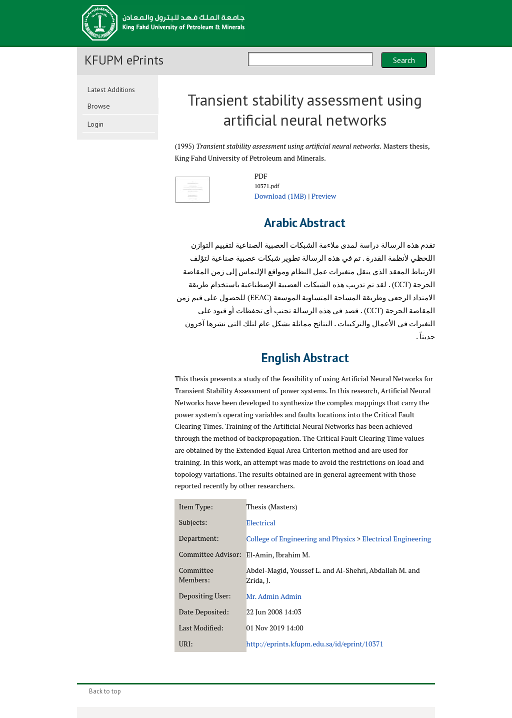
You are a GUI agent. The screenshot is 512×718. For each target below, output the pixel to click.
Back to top (105, 691)
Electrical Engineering (397, 538)
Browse (99, 106)
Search (404, 60)
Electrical (261, 522)
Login (96, 124)
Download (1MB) (280, 196)
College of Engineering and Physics (301, 538)
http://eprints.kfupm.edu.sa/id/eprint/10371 (315, 643)
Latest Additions (111, 89)
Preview (324, 196)
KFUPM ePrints (124, 60)
